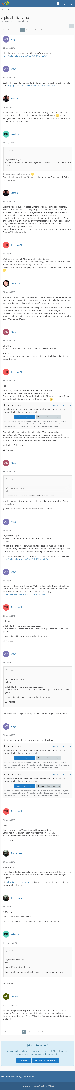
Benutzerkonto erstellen (45, 1060)
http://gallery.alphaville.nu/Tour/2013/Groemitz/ (25, 559)
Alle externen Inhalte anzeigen (48, 417)
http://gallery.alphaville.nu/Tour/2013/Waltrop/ (24, 594)
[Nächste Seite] (41, 30)
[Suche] (58, 3)
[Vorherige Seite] (3, 30)
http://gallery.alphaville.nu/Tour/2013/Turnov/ (24, 56)
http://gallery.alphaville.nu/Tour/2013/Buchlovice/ (30, 85)
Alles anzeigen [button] (37, 495)
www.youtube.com (60, 405)
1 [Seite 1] (8, 29)
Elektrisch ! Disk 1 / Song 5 (19, 882)
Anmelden (23, 1060)
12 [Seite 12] (18, 29)
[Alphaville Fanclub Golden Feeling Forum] (5, 3)
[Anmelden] (64, 3)
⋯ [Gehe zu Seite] (13, 29)
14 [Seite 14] (27, 29)
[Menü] (71, 3)
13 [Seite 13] (22, 29)
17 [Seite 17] (36, 29)
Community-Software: (37, 1086)
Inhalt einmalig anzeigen (24, 417)
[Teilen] (71, 26)
